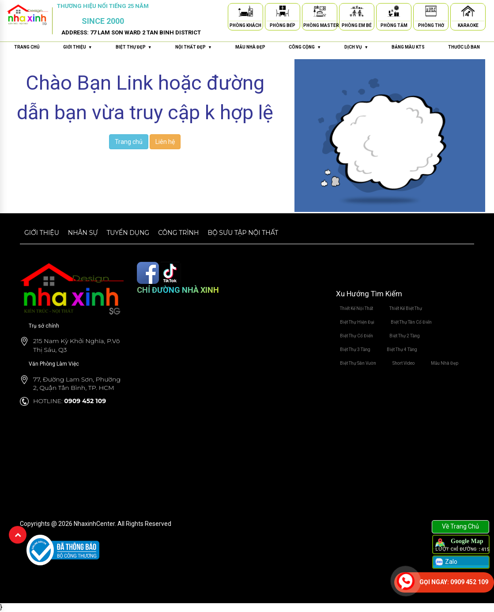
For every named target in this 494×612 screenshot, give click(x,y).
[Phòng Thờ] (431, 12)
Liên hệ (165, 141)
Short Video (403, 363)
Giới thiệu (41, 233)
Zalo (445, 562)
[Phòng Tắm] (393, 12)
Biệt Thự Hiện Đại (357, 322)
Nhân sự (83, 233)
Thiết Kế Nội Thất (356, 308)
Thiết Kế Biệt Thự (405, 308)
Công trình (178, 233)
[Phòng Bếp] (282, 12)
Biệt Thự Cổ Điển (356, 335)
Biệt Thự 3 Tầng (355, 349)
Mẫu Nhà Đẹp (444, 363)
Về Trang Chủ (460, 526)
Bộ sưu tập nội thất (242, 233)
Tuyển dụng (127, 233)
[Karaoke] (468, 12)
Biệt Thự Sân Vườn (358, 363)
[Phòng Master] (319, 12)
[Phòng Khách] (245, 12)
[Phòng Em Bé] (356, 12)
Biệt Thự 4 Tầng (402, 349)
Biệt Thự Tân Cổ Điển (411, 322)
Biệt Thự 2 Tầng (404, 335)
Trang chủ (27, 47)
